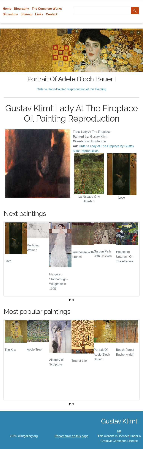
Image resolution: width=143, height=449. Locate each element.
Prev (9, 259)
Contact (51, 14)
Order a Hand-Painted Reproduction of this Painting (71, 89)
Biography (21, 8)
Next (133, 259)
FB (119, 431)
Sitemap (26, 14)
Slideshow (10, 14)
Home (7, 8)
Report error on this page (71, 436)
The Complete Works (47, 8)
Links (39, 14)
